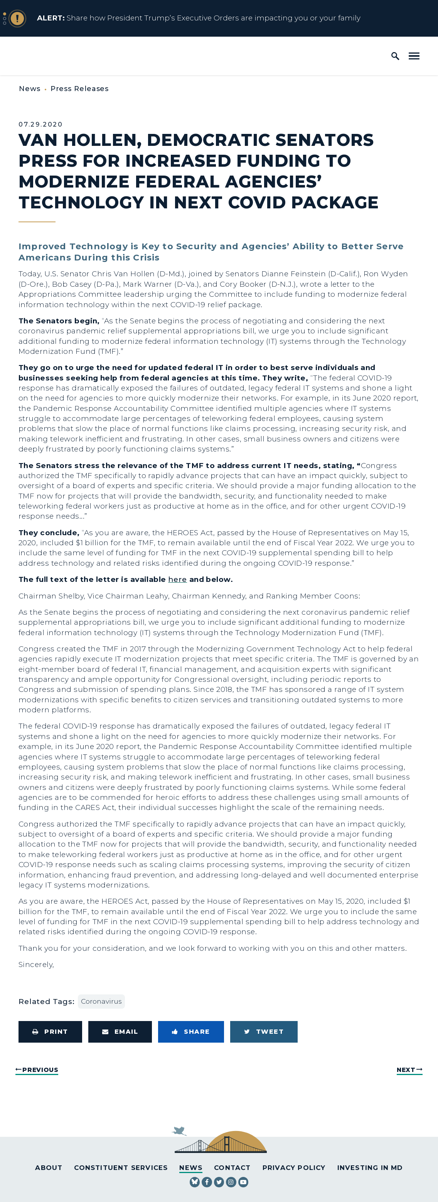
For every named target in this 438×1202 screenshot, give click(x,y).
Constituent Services (121, 1168)
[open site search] (395, 56)
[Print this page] (50, 1032)
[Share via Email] (120, 1032)
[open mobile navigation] (414, 56)
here (177, 579)
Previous (40, 1070)
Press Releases (80, 89)
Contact (232, 1168)
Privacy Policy (294, 1168)
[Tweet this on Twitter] (264, 1032)
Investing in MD (370, 1168)
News (29, 89)
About (48, 1168)
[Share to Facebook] (191, 1032)
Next (406, 1070)
